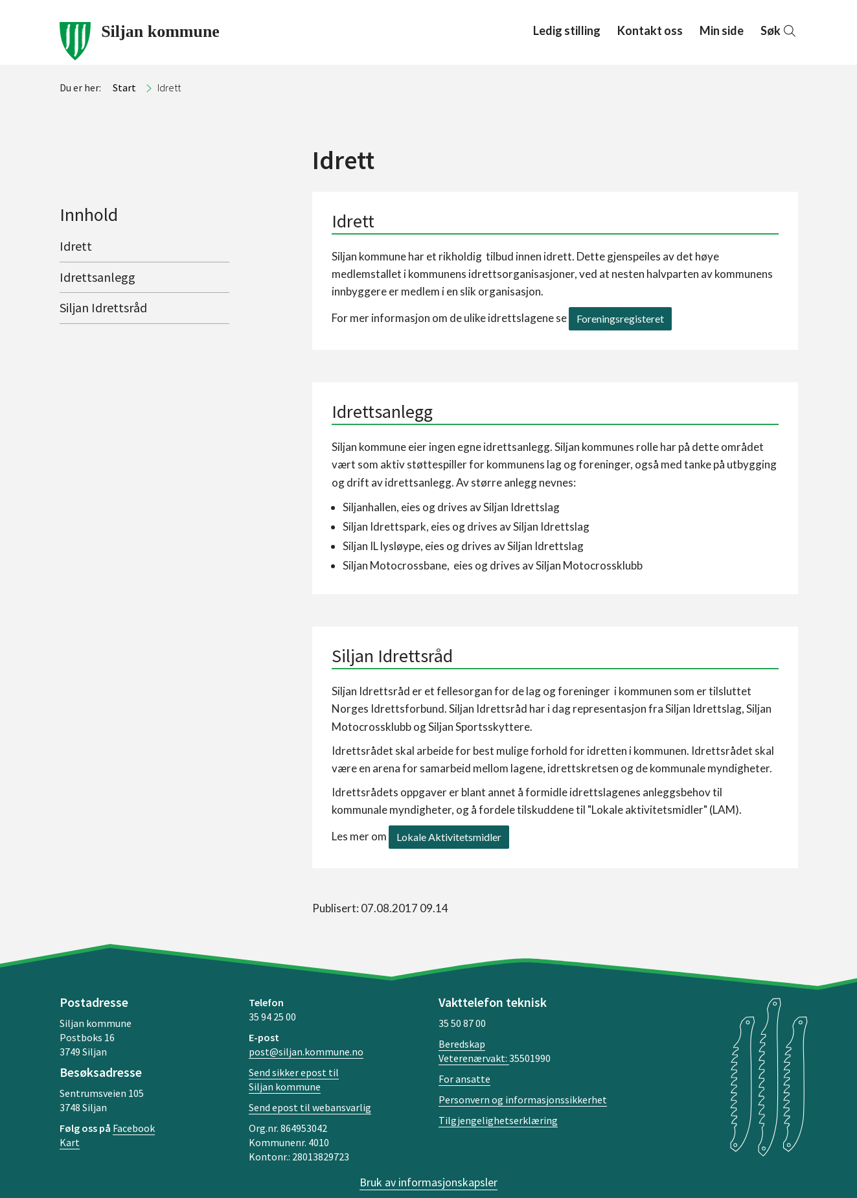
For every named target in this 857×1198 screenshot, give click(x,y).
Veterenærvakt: (474, 1058)
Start (124, 87)
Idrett (76, 246)
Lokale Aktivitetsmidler (448, 837)
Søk (779, 30)
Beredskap (462, 1043)
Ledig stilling (566, 30)
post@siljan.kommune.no (306, 1051)
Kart (70, 1142)
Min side (722, 30)
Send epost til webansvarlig (310, 1107)
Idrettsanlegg (97, 277)
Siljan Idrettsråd (103, 307)
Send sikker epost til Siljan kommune (294, 1079)
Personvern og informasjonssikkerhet (523, 1099)
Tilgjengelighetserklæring (498, 1120)
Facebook (134, 1128)
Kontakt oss (650, 30)
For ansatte (464, 1078)
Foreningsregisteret (620, 318)
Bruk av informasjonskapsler (428, 1182)
